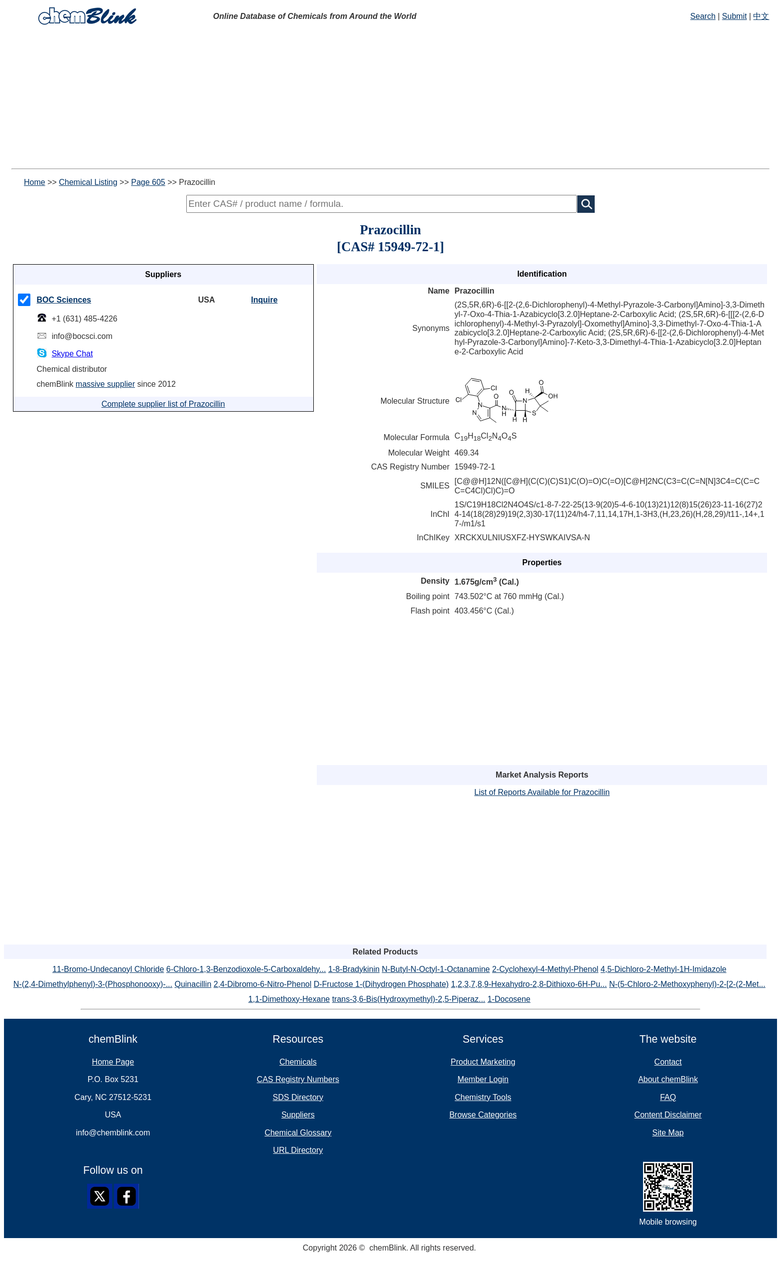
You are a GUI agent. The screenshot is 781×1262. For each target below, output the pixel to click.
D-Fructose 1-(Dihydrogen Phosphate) (381, 984)
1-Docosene (509, 999)
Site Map (668, 1132)
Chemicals (298, 1062)
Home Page (113, 1062)
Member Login (483, 1079)
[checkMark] (24, 300)
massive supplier (105, 384)
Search (703, 16)
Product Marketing (483, 1062)
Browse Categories (483, 1114)
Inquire (264, 300)
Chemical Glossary (297, 1132)
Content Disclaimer (668, 1114)
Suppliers (298, 1114)
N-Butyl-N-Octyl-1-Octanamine (436, 969)
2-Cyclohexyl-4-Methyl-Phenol (545, 969)
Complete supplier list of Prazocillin (163, 404)
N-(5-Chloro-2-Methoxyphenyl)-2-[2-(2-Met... (687, 984)
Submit (734, 16)
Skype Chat (72, 353)
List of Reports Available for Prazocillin (542, 792)
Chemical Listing (88, 182)
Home (34, 182)
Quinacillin (192, 984)
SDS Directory (298, 1097)
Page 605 (148, 182)
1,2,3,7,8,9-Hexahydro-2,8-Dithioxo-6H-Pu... (529, 984)
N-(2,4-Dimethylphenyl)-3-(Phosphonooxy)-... (92, 984)
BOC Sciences (64, 300)
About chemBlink (668, 1079)
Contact (668, 1062)
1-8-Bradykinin (354, 969)
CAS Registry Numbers (298, 1079)
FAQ (668, 1097)
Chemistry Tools (483, 1097)
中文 (761, 16)
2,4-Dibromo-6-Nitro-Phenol (263, 984)
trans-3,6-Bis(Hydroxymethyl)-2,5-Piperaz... (409, 999)
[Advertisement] (303, 98)
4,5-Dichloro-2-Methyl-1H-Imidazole (664, 969)
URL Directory (298, 1150)
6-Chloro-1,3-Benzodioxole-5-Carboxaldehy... (246, 969)
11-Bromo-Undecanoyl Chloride (108, 969)
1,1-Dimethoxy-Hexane (289, 999)
